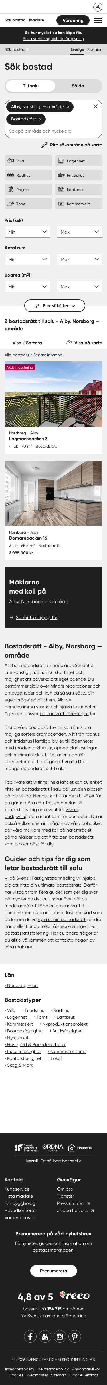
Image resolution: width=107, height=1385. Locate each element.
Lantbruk (66, 1017)
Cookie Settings (84, 1375)
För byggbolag (20, 1203)
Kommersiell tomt (68, 1051)
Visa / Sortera (27, 342)
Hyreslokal (17, 1037)
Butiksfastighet (67, 1031)
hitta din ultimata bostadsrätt (50, 885)
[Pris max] (80, 232)
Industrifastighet (24, 1051)
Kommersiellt (20, 1024)
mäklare (23, 947)
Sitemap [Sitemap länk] (59, 1375)
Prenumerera (53, 1270)
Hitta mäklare (19, 1196)
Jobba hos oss (72, 1210)
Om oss (65, 1189)
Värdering (73, 20)
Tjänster (65, 1196)
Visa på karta (88, 342)
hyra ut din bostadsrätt (62, 919)
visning (73, 809)
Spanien (94, 49)
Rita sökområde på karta (76, 145)
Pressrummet (70, 1203)
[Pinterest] (74, 1336)
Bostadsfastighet (25, 1031)
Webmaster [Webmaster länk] (38, 1375)
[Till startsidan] (42, 7)
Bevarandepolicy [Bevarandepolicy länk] (54, 1369)
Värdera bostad (21, 1217)
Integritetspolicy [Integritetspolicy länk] (20, 1369)
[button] (98, 20)
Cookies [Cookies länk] (16, 1375)
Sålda (78, 86)
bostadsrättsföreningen (64, 713)
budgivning (16, 816)
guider (56, 892)
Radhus (61, 1010)
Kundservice (17, 1189)
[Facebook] (30, 1336)
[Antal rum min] (27, 259)
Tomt (42, 1017)
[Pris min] (27, 232)
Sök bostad (15, 20)
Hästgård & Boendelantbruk (36, 1044)
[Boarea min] (27, 286)
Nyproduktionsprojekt (65, 1024)
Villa (11, 1010)
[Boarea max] (80, 286)
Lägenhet (17, 1017)
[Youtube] (45, 1336)
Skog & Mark (20, 1065)
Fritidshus (34, 1010)
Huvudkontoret (20, 1210)
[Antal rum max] (80, 259)
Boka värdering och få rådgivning (53, 38)
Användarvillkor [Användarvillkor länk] (86, 1369)
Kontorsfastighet (24, 1058)
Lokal (56, 1058)
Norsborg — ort (22, 985)
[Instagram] (60, 1336)
